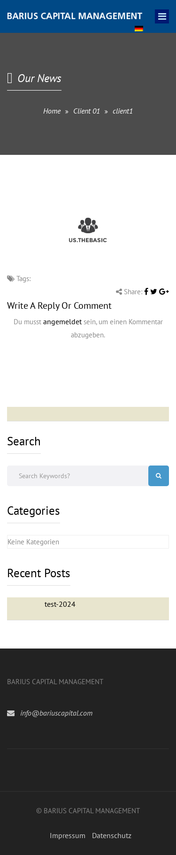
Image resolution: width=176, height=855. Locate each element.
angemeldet (62, 321)
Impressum (67, 835)
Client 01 (86, 110)
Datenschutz (111, 835)
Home (52, 110)
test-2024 (60, 604)
